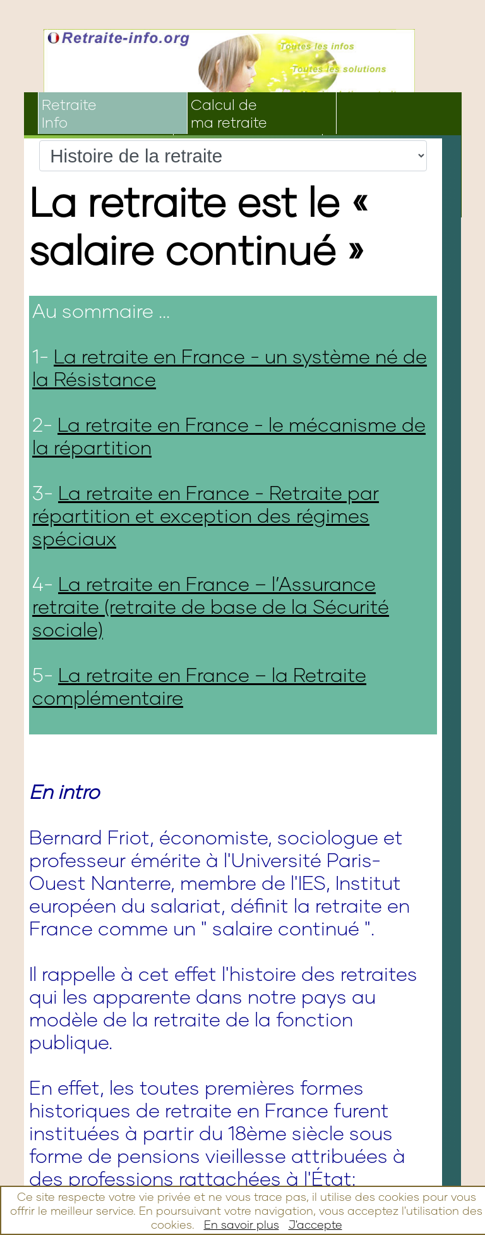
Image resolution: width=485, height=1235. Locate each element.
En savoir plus (241, 1224)
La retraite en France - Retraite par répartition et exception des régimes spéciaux (205, 515)
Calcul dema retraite (229, 113)
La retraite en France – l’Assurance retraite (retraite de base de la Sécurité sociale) (210, 606)
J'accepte (315, 1224)
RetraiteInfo (69, 113)
